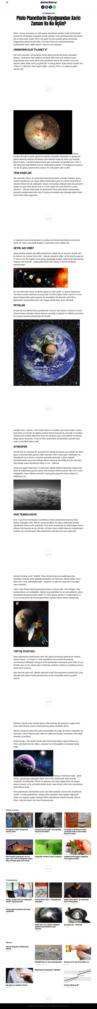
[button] (7, 2)
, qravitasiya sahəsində (29, 778)
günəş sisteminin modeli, (51, 259)
